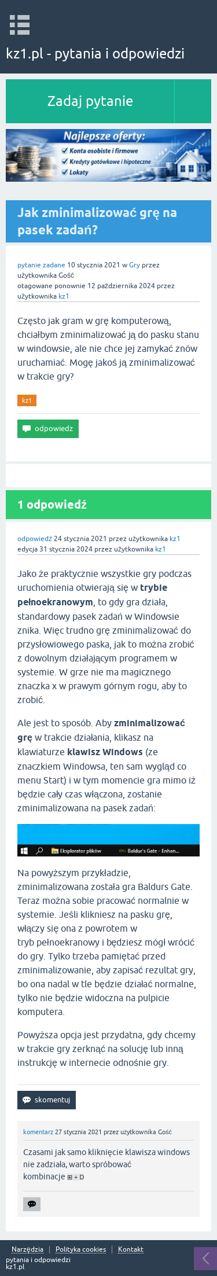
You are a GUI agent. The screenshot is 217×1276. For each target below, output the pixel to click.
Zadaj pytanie (90, 101)
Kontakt (131, 1249)
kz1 (27, 400)
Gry (134, 265)
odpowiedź (34, 539)
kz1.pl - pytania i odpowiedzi (95, 53)
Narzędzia (27, 1249)
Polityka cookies (81, 1249)
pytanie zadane (41, 265)
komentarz (38, 1131)
